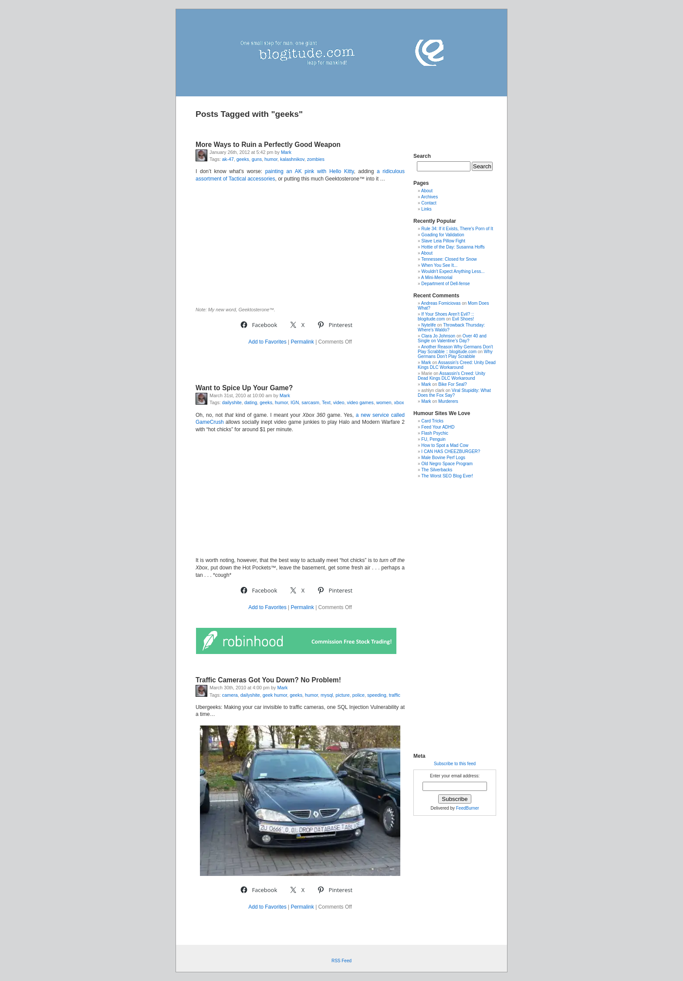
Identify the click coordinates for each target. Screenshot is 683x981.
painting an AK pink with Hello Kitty (309, 171)
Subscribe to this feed (455, 763)
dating (250, 402)
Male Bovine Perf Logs (443, 457)
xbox (399, 402)
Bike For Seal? (452, 384)
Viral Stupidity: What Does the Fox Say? (454, 393)
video (339, 402)
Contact (428, 203)
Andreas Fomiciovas (441, 303)
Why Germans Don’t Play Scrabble (455, 354)
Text (326, 402)
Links (426, 209)
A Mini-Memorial (437, 277)
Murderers (448, 401)
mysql (327, 695)
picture (342, 695)
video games (360, 402)
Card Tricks (432, 421)
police (358, 695)
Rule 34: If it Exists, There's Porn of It (457, 228)
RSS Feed (341, 960)
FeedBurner (467, 808)
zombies (316, 159)
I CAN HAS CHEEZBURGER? (450, 451)
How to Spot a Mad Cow (444, 445)
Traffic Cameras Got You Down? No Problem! (268, 680)
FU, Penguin (433, 439)
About (427, 190)
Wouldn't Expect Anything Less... (452, 271)
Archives (429, 196)
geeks (243, 159)
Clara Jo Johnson (438, 336)
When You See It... (439, 265)
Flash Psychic (434, 433)
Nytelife (428, 325)
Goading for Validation (442, 234)
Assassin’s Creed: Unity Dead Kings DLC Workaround (457, 365)
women (384, 402)
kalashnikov (292, 159)
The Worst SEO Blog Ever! (447, 475)
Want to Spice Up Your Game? (244, 388)
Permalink (302, 342)
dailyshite (232, 402)
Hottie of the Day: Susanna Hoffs (452, 247)
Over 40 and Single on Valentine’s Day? (452, 338)
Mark (286, 152)
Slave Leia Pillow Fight (443, 240)
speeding (376, 695)
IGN (295, 402)
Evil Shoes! (463, 319)
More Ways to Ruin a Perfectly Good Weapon (268, 144)
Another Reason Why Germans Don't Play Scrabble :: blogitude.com (455, 349)
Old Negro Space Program (447, 463)
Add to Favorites (267, 342)
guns (257, 159)
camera (230, 695)
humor (270, 159)
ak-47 (228, 159)
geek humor (275, 695)
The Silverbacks (436, 469)
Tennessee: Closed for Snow (449, 259)
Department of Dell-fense (445, 283)
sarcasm (310, 402)
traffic (394, 695)
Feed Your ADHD (437, 427)
